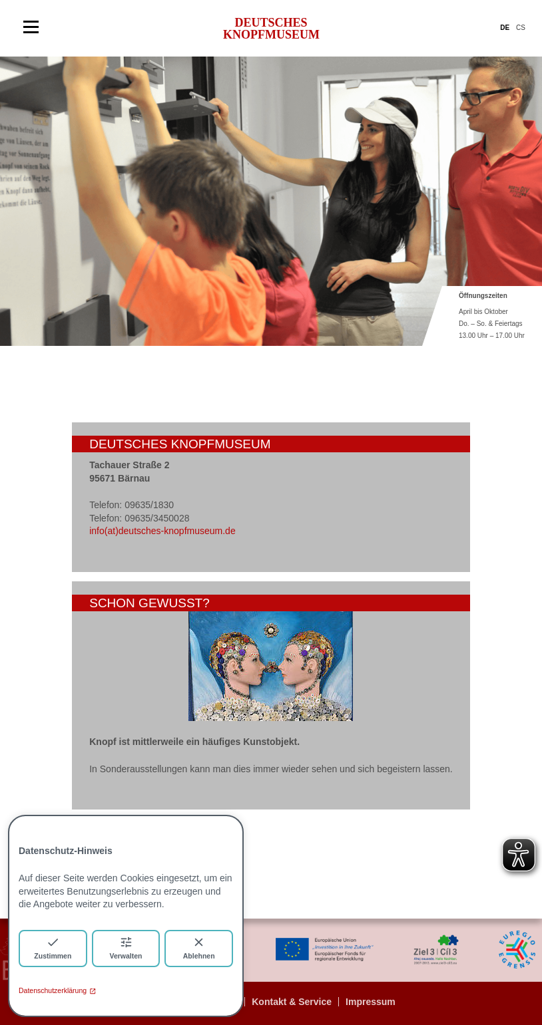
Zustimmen (52, 947)
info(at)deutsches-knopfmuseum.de (162, 530)
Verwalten (125, 947)
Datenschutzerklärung (57, 990)
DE (504, 27)
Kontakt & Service (292, 1001)
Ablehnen (199, 947)
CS (520, 27)
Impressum (371, 1001)
